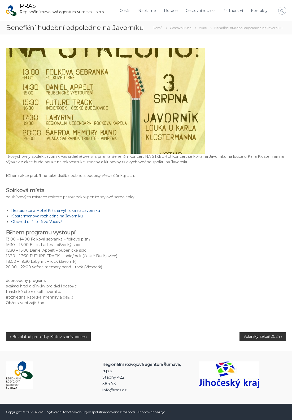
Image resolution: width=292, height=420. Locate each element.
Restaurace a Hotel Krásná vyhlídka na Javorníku (55, 210)
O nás (125, 10)
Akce (203, 28)
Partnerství (233, 10)
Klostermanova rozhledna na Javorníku (47, 216)
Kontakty (259, 10)
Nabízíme (147, 10)
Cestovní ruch (198, 10)
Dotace (171, 10)
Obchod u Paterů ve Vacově (36, 221)
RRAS (28, 6)
